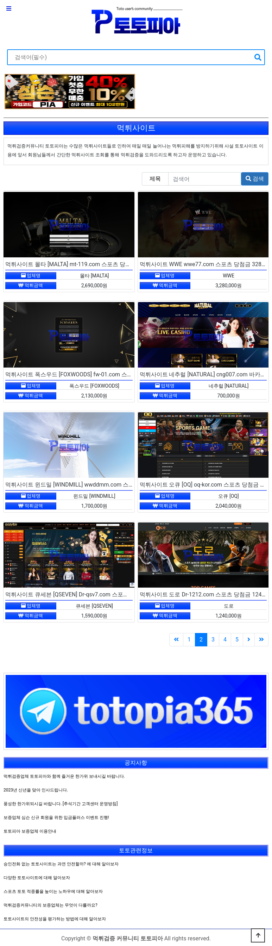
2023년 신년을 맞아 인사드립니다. (36, 790)
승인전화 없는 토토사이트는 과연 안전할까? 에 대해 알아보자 (61, 864)
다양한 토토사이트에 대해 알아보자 (37, 877)
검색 (255, 178)
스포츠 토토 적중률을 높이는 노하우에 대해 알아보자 (53, 891)
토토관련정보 (136, 850)
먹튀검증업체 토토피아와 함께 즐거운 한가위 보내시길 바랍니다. (64, 776)
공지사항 (136, 762)
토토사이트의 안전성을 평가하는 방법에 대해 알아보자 (55, 918)
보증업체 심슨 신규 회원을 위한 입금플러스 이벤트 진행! (56, 817)
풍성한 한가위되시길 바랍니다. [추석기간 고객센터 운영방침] (61, 803)
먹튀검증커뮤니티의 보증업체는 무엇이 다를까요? (50, 905)
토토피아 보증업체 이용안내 (30, 831)
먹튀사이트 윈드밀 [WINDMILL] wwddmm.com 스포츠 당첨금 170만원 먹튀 (99, 484)
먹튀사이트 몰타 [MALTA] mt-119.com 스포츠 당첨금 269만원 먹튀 (88, 264)
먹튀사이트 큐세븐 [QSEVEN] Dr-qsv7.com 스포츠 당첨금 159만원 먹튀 (93, 594)
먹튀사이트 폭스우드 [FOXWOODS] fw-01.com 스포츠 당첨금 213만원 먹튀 (98, 374)
